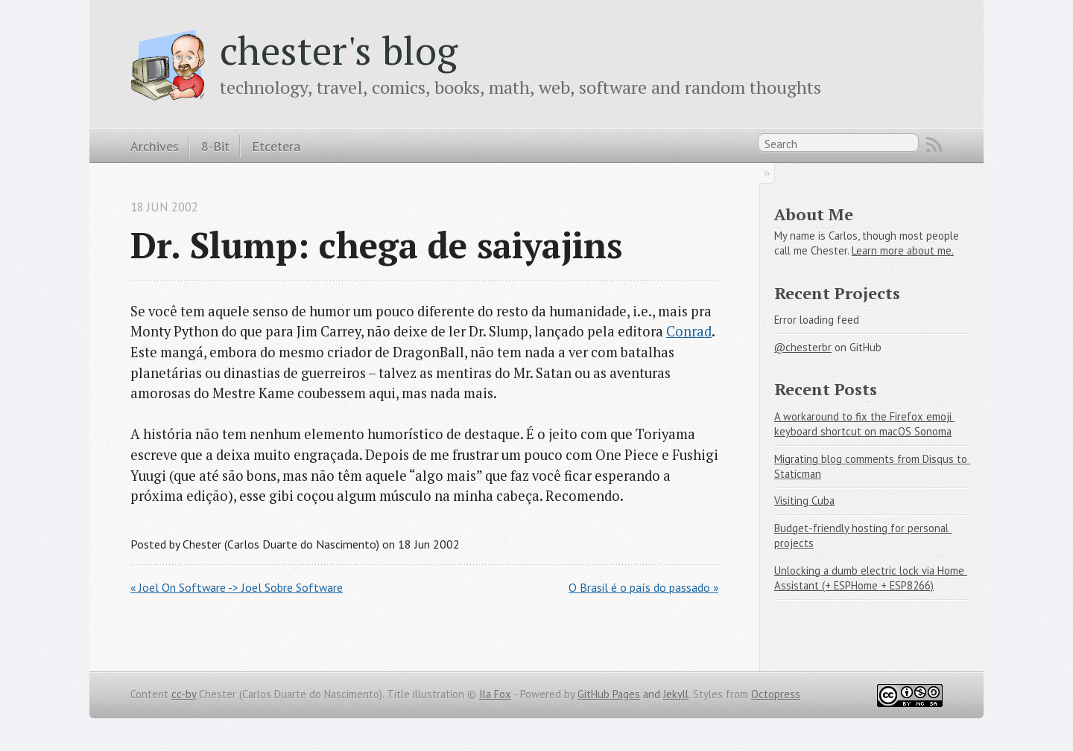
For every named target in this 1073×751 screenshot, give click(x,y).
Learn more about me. (903, 250)
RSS (934, 145)
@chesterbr (803, 347)
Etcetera (276, 146)
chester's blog (339, 50)
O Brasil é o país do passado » (643, 587)
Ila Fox (495, 694)
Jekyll (676, 694)
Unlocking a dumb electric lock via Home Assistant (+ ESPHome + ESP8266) (870, 578)
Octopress (775, 694)
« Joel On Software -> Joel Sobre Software (236, 587)
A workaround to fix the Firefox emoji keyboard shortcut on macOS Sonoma (864, 424)
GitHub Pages (608, 694)
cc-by (183, 694)
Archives (154, 146)
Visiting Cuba (804, 500)
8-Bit (215, 146)
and (651, 694)
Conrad (689, 331)
